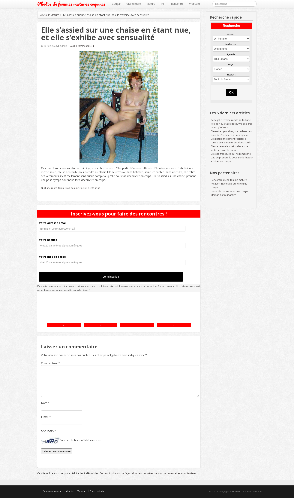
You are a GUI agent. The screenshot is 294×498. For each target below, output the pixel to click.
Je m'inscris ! (111, 276)
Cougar (116, 3)
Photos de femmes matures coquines (71, 4)
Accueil (44, 15)
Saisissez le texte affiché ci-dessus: (81, 440)
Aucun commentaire (82, 45)
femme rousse (79, 188)
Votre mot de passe (52, 256)
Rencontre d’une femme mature (229, 180)
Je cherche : (231, 44)
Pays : (231, 64)
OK (231, 92)
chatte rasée (50, 188)
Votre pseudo (48, 240)
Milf (163, 3)
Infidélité (69, 491)
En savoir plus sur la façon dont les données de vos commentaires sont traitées (148, 473)
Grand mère (133, 3)
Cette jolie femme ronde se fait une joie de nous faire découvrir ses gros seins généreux (232, 123)
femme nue (64, 188)
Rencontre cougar (52, 491)
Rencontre (177, 3)
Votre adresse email (52, 223)
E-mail (45, 417)
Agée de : (231, 54)
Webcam (194, 3)
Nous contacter (97, 491)
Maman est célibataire (223, 195)
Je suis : (231, 34)
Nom (44, 403)
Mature (150, 3)
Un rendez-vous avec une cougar (230, 191)
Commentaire (50, 363)
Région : (231, 74)
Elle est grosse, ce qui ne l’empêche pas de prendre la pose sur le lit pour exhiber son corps (232, 157)
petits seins (94, 188)
